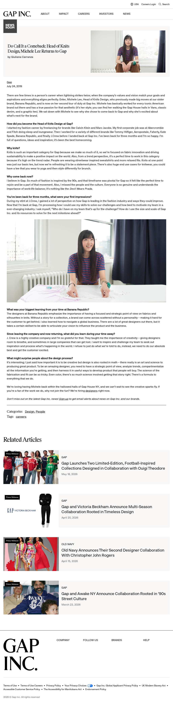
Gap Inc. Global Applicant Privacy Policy (117, 685)
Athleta (116, 659)
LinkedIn (88, 665)
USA (135, 4)
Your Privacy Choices (75, 685)
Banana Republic (122, 652)
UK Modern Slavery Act (154, 685)
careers (21, 416)
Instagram (89, 652)
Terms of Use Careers (31, 685)
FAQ (145, 640)
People (40, 411)
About (45, 13)
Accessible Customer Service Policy (21, 689)
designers (91, 390)
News (126, 13)
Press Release (12, 454)
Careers (84, 13)
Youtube (88, 659)
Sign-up (63, 398)
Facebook (89, 640)
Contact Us (149, 652)
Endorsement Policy (95, 689)
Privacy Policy (53, 685)
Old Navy (67, 544)
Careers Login (148, 4)
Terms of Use (10, 685)
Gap (9, 82)
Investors (106, 13)
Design (29, 411)
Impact (64, 13)
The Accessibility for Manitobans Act (63, 689)
